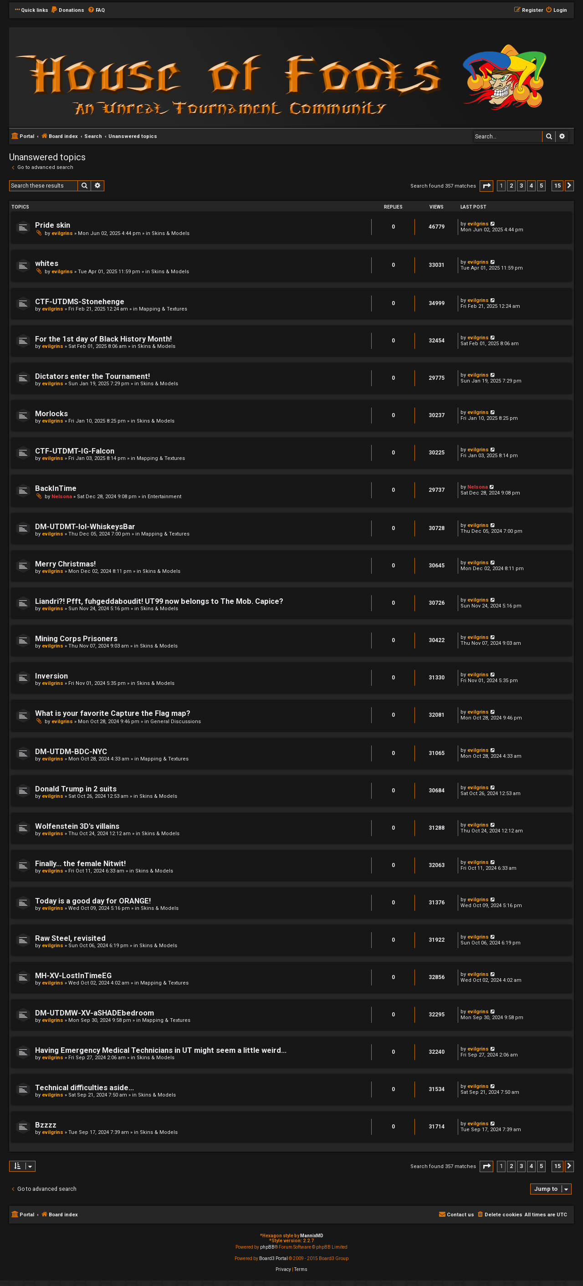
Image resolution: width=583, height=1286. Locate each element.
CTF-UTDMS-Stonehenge (79, 301)
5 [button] (541, 185)
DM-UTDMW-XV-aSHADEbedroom (94, 1013)
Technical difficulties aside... (84, 1087)
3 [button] (521, 185)
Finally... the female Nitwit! (80, 863)
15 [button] (557, 185)
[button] (486, 186)
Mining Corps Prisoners (76, 638)
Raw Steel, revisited (70, 938)
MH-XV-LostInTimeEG (73, 975)
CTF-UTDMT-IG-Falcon (74, 451)
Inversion (51, 676)
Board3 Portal (273, 1258)
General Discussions (175, 722)
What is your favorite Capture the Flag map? (112, 713)
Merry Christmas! (65, 564)
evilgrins (62, 233)
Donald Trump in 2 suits (76, 789)
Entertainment (164, 497)
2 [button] (511, 185)
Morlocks (51, 413)
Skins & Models (170, 233)
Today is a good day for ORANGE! (93, 901)
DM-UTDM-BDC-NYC (71, 751)
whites (46, 263)
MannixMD (311, 1235)
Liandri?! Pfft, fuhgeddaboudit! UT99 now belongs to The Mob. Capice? (159, 601)
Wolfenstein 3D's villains (77, 826)
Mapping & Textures (163, 309)
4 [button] (531, 185)
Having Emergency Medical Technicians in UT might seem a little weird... (160, 1050)
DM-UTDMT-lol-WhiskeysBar (85, 526)
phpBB (267, 1247)
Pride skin (52, 225)
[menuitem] (67, 10)
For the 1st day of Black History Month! (103, 339)
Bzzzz (45, 1125)
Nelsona (61, 497)
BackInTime (56, 488)
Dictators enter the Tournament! (92, 376)
